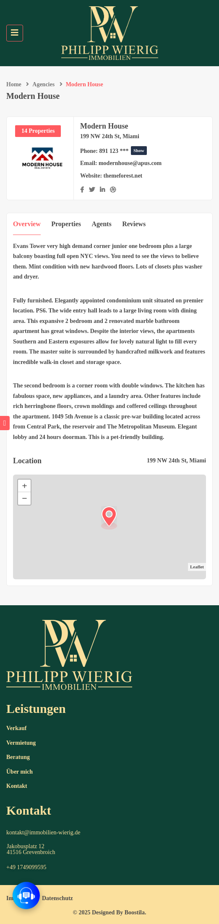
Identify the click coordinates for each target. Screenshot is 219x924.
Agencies (43, 84)
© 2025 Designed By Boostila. (109, 912)
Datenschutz (57, 898)
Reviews (134, 223)
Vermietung (21, 743)
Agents (102, 223)
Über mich (19, 772)
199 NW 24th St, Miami (109, 136)
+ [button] (24, 485)
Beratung (18, 757)
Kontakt (16, 786)
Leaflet (197, 566)
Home (13, 84)
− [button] (24, 498)
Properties (66, 223)
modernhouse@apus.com (130, 163)
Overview (27, 223)
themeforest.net (123, 176)
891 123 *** (123, 151)
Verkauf (16, 728)
